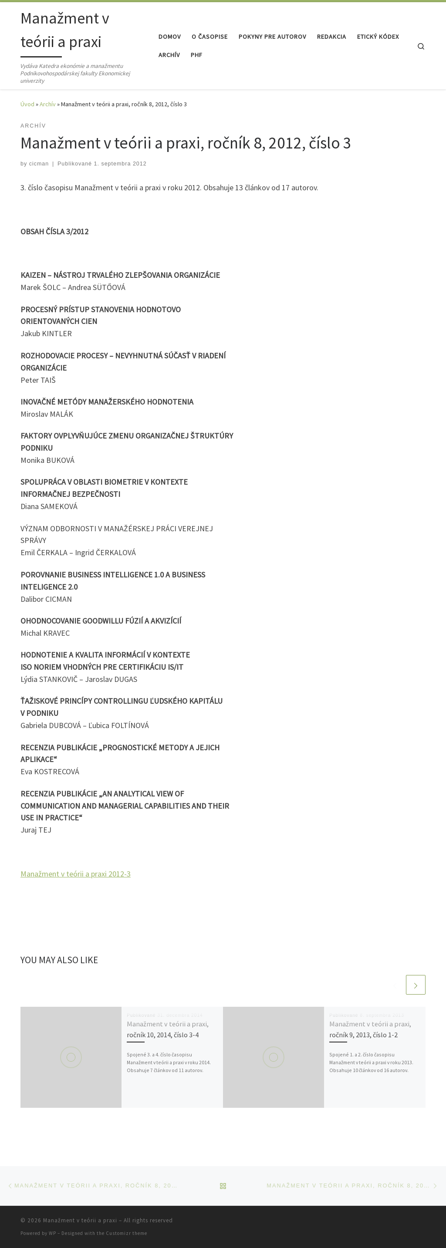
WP (52, 1233)
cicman (39, 164)
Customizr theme (126, 1233)
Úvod (27, 104)
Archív (48, 104)
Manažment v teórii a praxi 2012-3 (75, 874)
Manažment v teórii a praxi (80, 1220)
